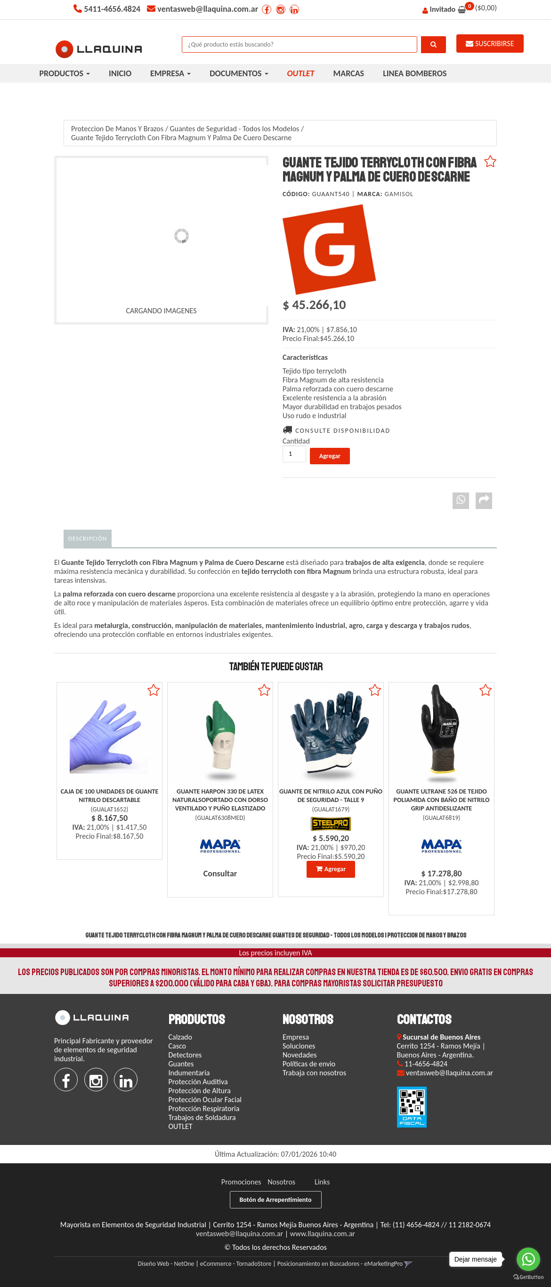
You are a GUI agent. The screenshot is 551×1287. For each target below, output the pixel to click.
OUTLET (181, 1126)
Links (322, 1181)
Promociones (241, 1181)
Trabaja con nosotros (314, 1072)
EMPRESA (170, 73)
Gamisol (399, 194)
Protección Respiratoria (204, 1108)
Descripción (87, 538)
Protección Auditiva (198, 1081)
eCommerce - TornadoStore (235, 1264)
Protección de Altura (200, 1090)
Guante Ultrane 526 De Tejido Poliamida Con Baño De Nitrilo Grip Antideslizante (442, 799)
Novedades (299, 1054)
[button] (408, 1264)
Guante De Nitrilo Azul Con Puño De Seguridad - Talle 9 (330, 795)
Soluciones (299, 1045)
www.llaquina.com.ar (322, 1233)
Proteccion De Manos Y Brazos (117, 128)
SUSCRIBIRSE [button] (490, 43)
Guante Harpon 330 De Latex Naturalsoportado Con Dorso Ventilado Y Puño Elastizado (220, 799)
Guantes (181, 1063)
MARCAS (349, 73)
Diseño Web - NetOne (166, 1264)
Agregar (335, 869)
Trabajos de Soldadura (202, 1117)
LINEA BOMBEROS (414, 73)
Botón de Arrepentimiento (276, 1200)
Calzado (180, 1037)
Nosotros (281, 1181)
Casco (177, 1045)
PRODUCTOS (65, 73)
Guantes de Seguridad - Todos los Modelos (234, 128)
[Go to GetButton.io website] (528, 1277)
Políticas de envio (309, 1063)
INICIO (120, 73)
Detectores (185, 1054)
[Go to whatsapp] (528, 1259)
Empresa (296, 1037)
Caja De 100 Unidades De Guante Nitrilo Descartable (110, 795)
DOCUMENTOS (239, 73)
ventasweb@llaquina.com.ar (239, 1233)
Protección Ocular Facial (205, 1099)
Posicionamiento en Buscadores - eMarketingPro (340, 1264)
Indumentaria (189, 1072)
